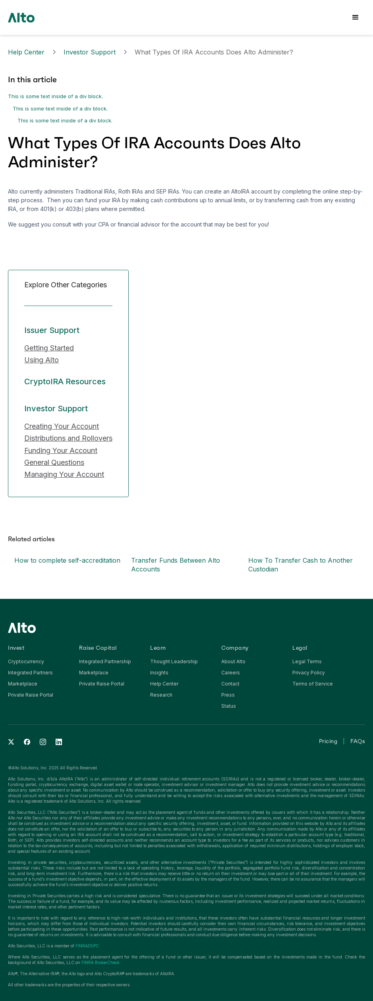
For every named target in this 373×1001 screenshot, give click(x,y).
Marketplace (22, 684)
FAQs (357, 741)
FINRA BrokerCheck (100, 962)
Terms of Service (312, 684)
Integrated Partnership (105, 661)
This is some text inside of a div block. (55, 96)
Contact (230, 684)
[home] (21, 17)
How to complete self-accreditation (67, 560)
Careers (230, 673)
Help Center (26, 52)
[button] (355, 17)
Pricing (328, 741)
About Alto (233, 661)
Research (161, 695)
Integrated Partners (30, 673)
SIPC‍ (94, 945)
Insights (159, 673)
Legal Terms (307, 661)
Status (228, 706)
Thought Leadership (174, 661)
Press (228, 695)
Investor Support (90, 52)
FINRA (81, 945)
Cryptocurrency (26, 661)
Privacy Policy (308, 673)
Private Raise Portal (30, 695)
